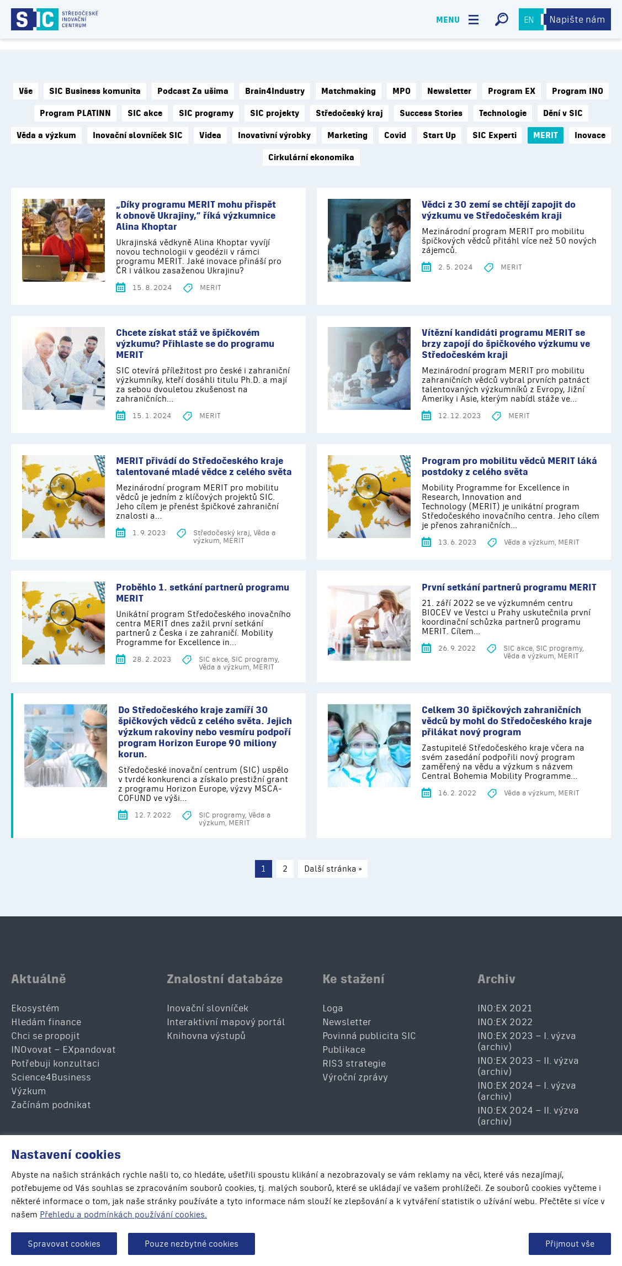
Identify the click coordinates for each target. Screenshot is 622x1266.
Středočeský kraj (349, 113)
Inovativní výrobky (274, 135)
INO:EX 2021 (505, 1008)
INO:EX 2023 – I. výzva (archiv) (526, 1041)
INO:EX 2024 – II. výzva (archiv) (528, 1116)
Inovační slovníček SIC (138, 135)
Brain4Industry (275, 91)
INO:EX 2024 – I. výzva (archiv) (526, 1091)
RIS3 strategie (354, 1063)
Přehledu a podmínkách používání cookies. (123, 1214)
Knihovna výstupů (206, 1035)
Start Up (439, 135)
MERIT (545, 135)
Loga (332, 1008)
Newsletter (449, 91)
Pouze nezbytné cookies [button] (191, 1243)
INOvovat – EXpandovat (63, 1049)
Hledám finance (46, 1021)
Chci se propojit (45, 1035)
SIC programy (206, 113)
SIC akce (144, 113)
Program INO (577, 91)
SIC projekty (274, 113)
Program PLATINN (75, 113)
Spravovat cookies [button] (64, 1243)
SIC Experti (494, 135)
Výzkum (28, 1090)
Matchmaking (348, 91)
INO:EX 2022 (505, 1021)
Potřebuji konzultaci (55, 1063)
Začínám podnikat (51, 1104)
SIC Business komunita (95, 91)
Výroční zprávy (355, 1077)
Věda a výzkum (46, 135)
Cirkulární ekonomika (311, 157)
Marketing (347, 135)
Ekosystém (35, 1008)
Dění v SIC (563, 113)
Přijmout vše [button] (569, 1243)
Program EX (511, 91)
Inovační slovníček (207, 1008)
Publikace (343, 1049)
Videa (210, 135)
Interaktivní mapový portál (226, 1021)
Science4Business (51, 1077)
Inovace (590, 135)
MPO (401, 91)
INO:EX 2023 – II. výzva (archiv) (528, 1066)
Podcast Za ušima (192, 91)
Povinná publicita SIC (369, 1035)
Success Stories (431, 113)
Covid (395, 135)
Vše (26, 91)
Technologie (503, 113)
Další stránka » (332, 868)
